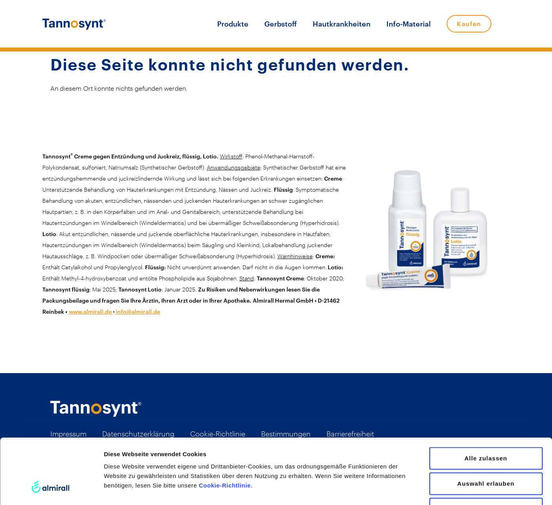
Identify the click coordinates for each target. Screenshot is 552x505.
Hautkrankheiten (342, 23)
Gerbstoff (280, 23)
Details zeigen (421, 489)
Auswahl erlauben (485, 427)
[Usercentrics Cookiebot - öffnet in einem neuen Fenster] (51, 489)
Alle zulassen (485, 402)
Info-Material (408, 23)
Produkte (232, 23)
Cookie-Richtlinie (225, 429)
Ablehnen (486, 453)
